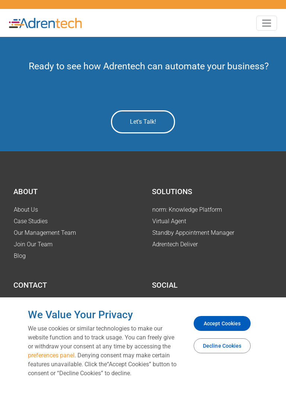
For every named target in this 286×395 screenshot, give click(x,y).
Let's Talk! (143, 121)
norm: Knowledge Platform (187, 209)
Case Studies (31, 221)
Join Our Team (33, 244)
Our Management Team (45, 232)
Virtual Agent (169, 221)
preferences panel (51, 355)
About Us (26, 209)
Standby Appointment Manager (193, 232)
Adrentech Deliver (175, 244)
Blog (20, 255)
